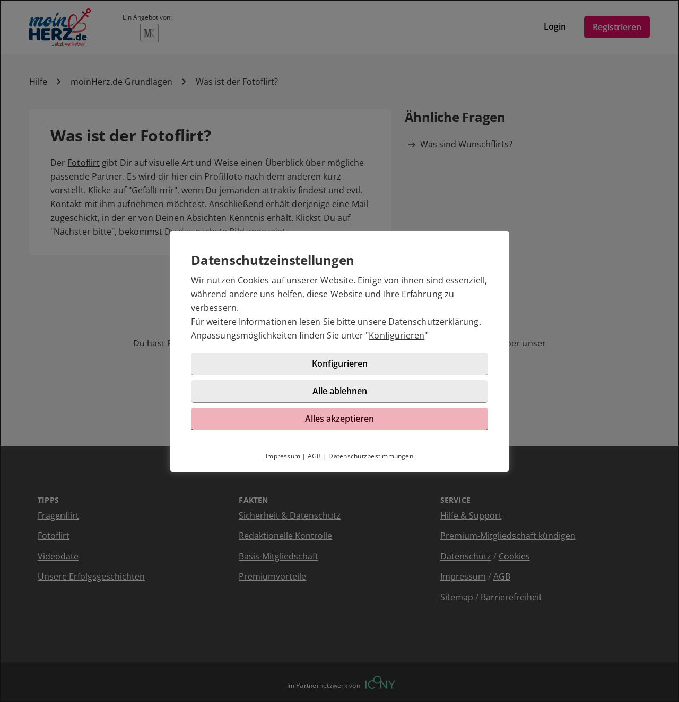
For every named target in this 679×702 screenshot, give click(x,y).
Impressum (283, 455)
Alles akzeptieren (339, 418)
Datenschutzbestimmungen (370, 455)
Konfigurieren (396, 335)
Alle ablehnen (339, 391)
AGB (314, 455)
